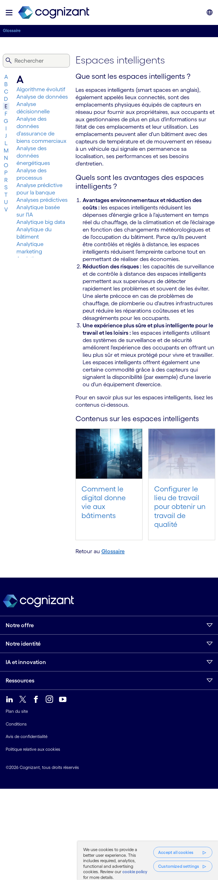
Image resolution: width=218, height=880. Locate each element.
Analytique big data (40, 222)
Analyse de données (42, 97)
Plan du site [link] (17, 711)
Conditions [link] (16, 724)
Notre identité (23, 644)
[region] (147, 860)
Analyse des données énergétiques (33, 155)
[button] (9, 12)
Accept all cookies (175, 852)
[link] (53, 12)
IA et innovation (26, 662)
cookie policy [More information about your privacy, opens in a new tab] (134, 871)
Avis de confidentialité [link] (26, 736)
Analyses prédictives (42, 200)
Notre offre (20, 625)
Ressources (20, 680)
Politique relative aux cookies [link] (33, 749)
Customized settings (178, 866)
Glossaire (11, 30)
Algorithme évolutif (40, 89)
